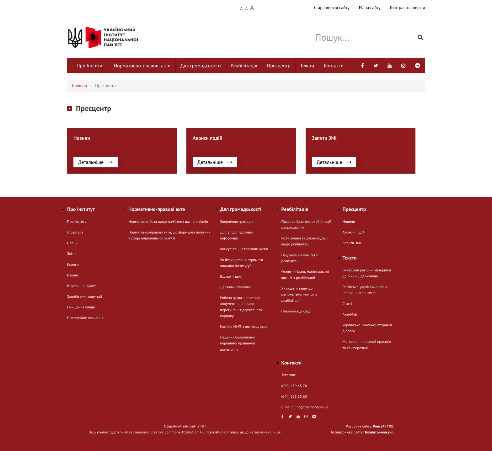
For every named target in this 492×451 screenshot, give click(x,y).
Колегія (73, 264)
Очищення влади (81, 307)
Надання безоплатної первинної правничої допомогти (237, 343)
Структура (75, 232)
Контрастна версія (407, 7)
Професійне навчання (85, 317)
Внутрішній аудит (81, 285)
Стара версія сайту (332, 7)
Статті (347, 303)
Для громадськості (200, 65)
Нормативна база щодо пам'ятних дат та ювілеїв (168, 221)
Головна (79, 85)
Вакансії (74, 275)
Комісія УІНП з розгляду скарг (244, 326)
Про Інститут (90, 65)
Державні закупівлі (236, 287)
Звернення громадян (237, 221)
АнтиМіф (350, 314)
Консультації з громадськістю (244, 248)
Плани (72, 242)
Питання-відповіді (296, 311)
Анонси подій (354, 232)
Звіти (71, 253)
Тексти (307, 65)
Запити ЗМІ (352, 242)
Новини (349, 221)
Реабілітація (244, 65)
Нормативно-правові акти (142, 65)
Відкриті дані (231, 276)
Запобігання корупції (84, 296)
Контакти (334, 65)
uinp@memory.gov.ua (311, 407)
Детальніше (95, 162)
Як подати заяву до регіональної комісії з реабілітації (299, 294)
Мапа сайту (370, 7)
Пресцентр (279, 65)
